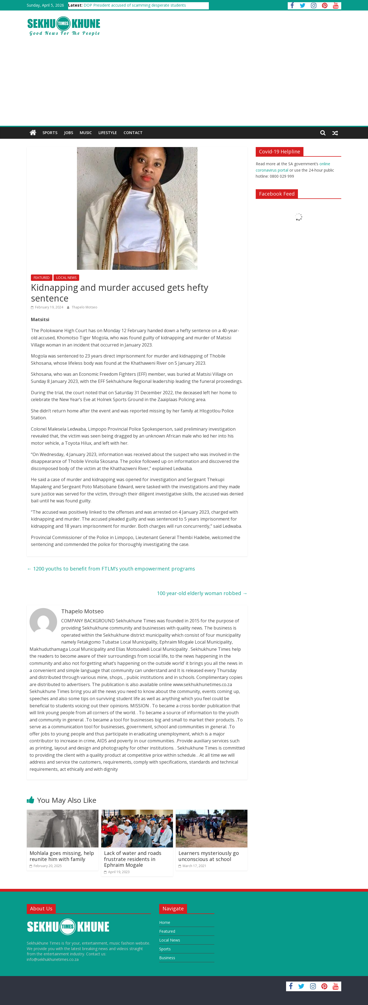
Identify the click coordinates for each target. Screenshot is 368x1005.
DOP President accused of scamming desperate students (135, 5)
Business (167, 957)
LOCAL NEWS (66, 277)
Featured (167, 931)
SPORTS (49, 132)
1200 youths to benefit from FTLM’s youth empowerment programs (111, 568)
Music (86, 132)
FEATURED (42, 277)
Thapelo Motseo (84, 307)
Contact (133, 132)
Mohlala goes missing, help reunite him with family (62, 856)
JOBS (68, 132)
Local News (169, 940)
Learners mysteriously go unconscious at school (208, 856)
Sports (165, 948)
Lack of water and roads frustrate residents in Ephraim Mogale (132, 859)
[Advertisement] (184, 84)
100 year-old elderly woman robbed (202, 593)
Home (164, 922)
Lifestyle (107, 132)
